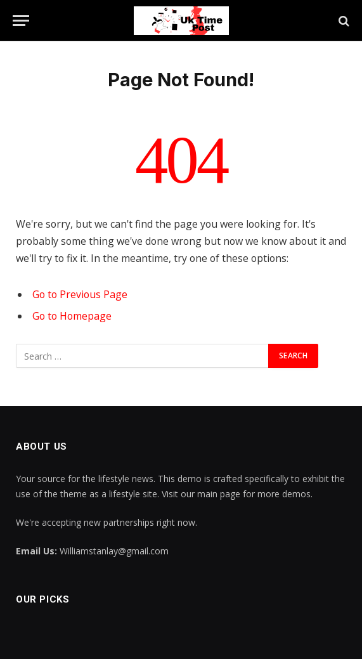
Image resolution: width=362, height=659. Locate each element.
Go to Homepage (72, 316)
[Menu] (21, 20)
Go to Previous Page (79, 294)
